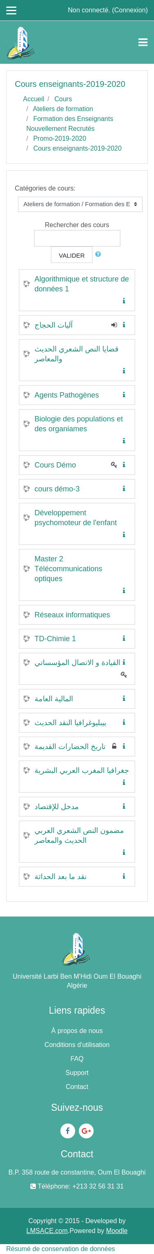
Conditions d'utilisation (77, 1044)
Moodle (116, 1230)
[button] (99, 254)
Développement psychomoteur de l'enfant (75, 518)
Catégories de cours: (45, 188)
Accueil (33, 98)
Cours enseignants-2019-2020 (77, 148)
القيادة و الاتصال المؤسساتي (77, 662)
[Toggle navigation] (143, 42)
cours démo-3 (57, 489)
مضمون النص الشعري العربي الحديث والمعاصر (79, 835)
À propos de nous (77, 1030)
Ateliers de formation (63, 108)
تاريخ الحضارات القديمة (70, 746)
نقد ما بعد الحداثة (60, 876)
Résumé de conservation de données (60, 1248)
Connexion (130, 10)
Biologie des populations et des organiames (78, 424)
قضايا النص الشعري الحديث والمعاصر (76, 354)
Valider (72, 255)
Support (76, 1072)
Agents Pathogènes (66, 395)
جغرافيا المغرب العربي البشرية (81, 770)
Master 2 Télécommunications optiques (68, 569)
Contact (77, 1086)
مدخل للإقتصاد (56, 807)
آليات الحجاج (53, 325)
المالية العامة (53, 699)
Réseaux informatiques (72, 615)
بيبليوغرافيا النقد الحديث (70, 723)
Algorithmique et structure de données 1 (81, 284)
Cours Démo (55, 465)
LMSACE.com (46, 1230)
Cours (63, 98)
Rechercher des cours (77, 224)
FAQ (76, 1058)
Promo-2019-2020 (59, 138)
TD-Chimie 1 (55, 639)
